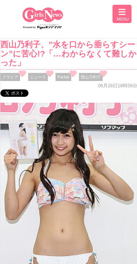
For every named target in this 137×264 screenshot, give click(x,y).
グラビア (10, 77)
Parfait (63, 77)
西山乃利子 (91, 77)
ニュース (38, 77)
